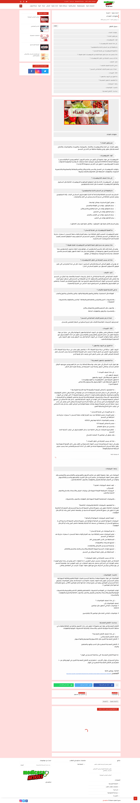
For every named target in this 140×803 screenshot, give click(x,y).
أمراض (48, 6)
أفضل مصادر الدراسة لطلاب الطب (102, 764)
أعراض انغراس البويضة (33, 17)
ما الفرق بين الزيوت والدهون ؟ (108, 76)
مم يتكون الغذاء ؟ (112, 36)
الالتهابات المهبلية (34, 35)
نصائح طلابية (72, 6)
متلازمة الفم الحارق (34, 45)
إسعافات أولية (63, 6)
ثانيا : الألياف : (113, 62)
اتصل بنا (66, 1)
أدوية (39, 6)
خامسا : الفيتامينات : (111, 87)
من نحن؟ (72, 1)
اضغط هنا (80, 764)
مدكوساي (105, 800)
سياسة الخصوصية (79, 1)
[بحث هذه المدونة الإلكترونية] (38, 765)
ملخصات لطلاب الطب (90, 1)
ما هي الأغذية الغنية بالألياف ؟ (108, 65)
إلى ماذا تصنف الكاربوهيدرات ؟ (108, 43)
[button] (103, 685)
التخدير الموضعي (35, 26)
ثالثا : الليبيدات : (112, 73)
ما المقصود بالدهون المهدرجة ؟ (108, 80)
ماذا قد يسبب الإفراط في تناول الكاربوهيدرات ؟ (103, 58)
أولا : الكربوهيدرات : (111, 40)
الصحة (108, 13)
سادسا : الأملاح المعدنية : (109, 91)
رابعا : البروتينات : (112, 84)
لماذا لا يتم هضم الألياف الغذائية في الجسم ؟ (103, 69)
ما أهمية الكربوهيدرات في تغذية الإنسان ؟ (105, 51)
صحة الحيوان (33, 6)
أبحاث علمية (55, 6)
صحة (43, 6)
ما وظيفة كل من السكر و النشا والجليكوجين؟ (104, 47)
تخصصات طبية (90, 6)
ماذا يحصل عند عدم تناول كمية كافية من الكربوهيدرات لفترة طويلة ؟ (97, 54)
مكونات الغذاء (112, 32)
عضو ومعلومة (81, 6)
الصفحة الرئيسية (113, 784)
